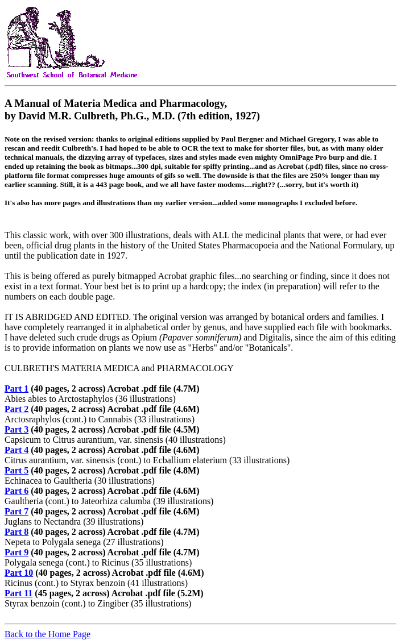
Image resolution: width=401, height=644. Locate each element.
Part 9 (16, 552)
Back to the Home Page (47, 634)
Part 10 (19, 572)
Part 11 (18, 593)
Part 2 (16, 409)
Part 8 (16, 532)
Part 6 (16, 491)
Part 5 (16, 470)
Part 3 (16, 429)
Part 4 (16, 450)
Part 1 (16, 388)
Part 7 (16, 511)
